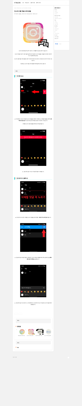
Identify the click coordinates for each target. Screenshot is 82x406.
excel (56, 27)
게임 (55, 20)
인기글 (60, 43)
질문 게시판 (33, 2)
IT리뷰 (56, 9)
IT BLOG (17, 3)
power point (57, 28)
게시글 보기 (27, 2)
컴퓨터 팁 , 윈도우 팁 (58, 18)
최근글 (56, 43)
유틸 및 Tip (56, 38)
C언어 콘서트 (57, 33)
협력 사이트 (38, 2)
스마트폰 (56, 12)
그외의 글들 (56, 36)
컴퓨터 (56, 11)
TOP (68, 357)
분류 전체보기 (57, 7)
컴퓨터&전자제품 (57, 15)
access (56, 30)
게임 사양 (56, 24)
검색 (66, 2)
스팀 (55, 21)
